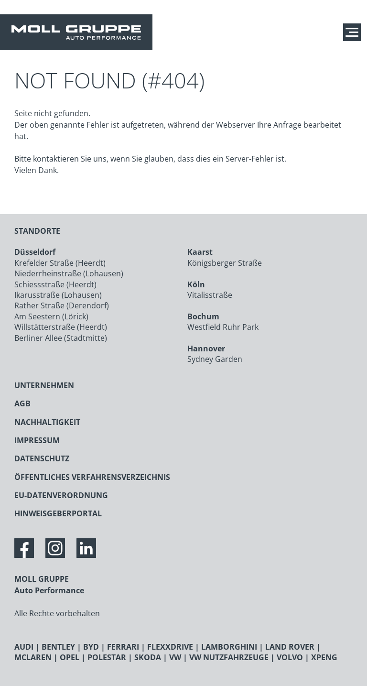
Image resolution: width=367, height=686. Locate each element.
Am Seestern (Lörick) (51, 316)
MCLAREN (33, 657)
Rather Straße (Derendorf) (61, 305)
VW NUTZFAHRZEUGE (229, 657)
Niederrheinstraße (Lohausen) (68, 273)
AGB (22, 403)
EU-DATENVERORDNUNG (61, 495)
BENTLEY (58, 647)
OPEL (69, 657)
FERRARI (123, 647)
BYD (91, 647)
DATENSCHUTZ (41, 458)
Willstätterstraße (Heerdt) (60, 327)
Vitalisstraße (209, 295)
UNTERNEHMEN (44, 385)
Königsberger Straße (224, 263)
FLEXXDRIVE (170, 647)
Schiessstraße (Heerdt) (55, 284)
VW (175, 657)
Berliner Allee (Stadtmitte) (60, 338)
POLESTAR (106, 657)
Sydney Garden (214, 359)
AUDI (23, 647)
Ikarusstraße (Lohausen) (58, 295)
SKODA (147, 657)
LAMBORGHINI (229, 647)
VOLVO (290, 657)
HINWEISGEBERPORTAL (58, 513)
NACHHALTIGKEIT (47, 422)
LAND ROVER (289, 647)
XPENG (324, 657)
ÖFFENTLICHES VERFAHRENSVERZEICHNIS (92, 477)
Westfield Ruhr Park (223, 327)
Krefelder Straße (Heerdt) (60, 263)
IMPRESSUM (37, 440)
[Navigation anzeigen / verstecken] (354, 32)
